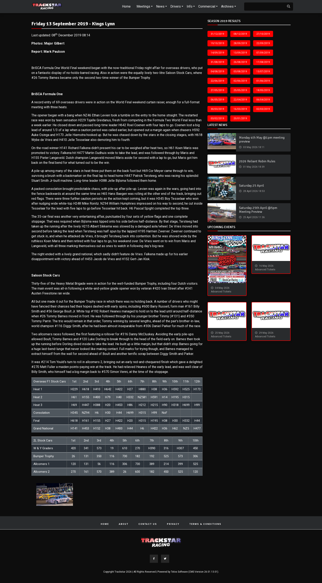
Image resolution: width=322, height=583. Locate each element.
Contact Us (147, 524)
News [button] (160, 6)
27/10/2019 (263, 33)
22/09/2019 (263, 43)
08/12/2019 (240, 33)
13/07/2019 (263, 71)
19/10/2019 (217, 43)
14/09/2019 (217, 52)
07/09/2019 (263, 52)
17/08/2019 (263, 62)
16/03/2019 (240, 109)
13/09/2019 (240, 52)
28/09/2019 (240, 43)
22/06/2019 (217, 80)
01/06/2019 (263, 80)
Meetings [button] (143, 6)
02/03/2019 (263, 109)
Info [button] (189, 6)
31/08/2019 (217, 62)
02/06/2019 (240, 80)
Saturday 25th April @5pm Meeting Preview (258, 210)
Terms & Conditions (205, 524)
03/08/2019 (240, 71)
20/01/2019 (240, 118)
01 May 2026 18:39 (254, 166)
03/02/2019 (217, 118)
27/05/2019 (217, 90)
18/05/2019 (263, 90)
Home (126, 6)
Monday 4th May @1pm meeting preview (262, 140)
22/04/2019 (240, 99)
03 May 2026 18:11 (254, 147)
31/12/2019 (217, 33)
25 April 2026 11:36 (254, 217)
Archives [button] (227, 6)
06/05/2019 (217, 99)
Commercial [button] (206, 6)
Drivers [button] (175, 6)
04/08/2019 (217, 71)
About (123, 524)
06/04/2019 (263, 99)
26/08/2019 (240, 62)
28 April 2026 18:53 (254, 191)
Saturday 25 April (251, 186)
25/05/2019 (240, 90)
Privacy (173, 524)
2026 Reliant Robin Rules (257, 161)
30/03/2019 (217, 109)
